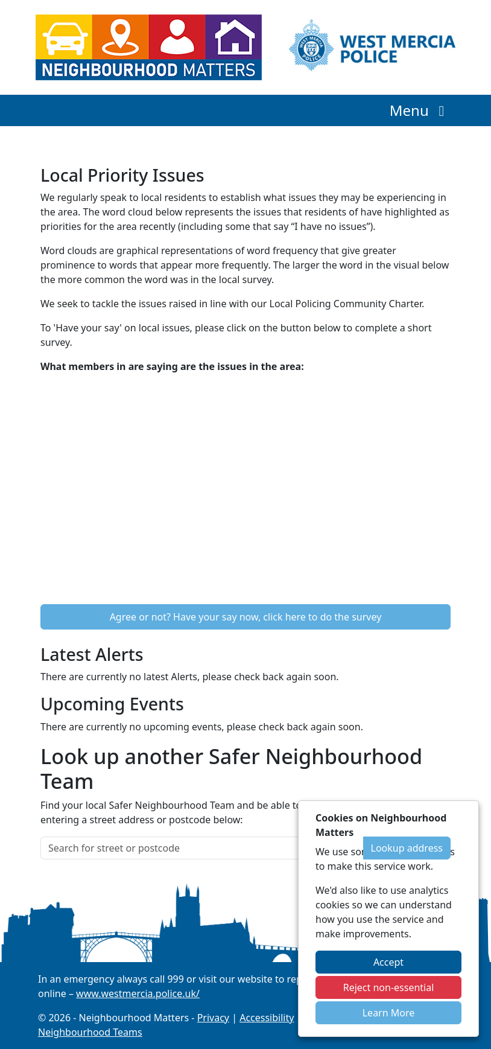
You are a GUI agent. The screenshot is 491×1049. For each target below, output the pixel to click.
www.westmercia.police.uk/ (138, 993)
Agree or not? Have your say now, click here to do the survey (246, 616)
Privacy (213, 1017)
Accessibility (266, 1017)
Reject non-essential (388, 987)
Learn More (389, 1012)
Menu (420, 110)
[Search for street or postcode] (202, 848)
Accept (388, 962)
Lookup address (407, 848)
